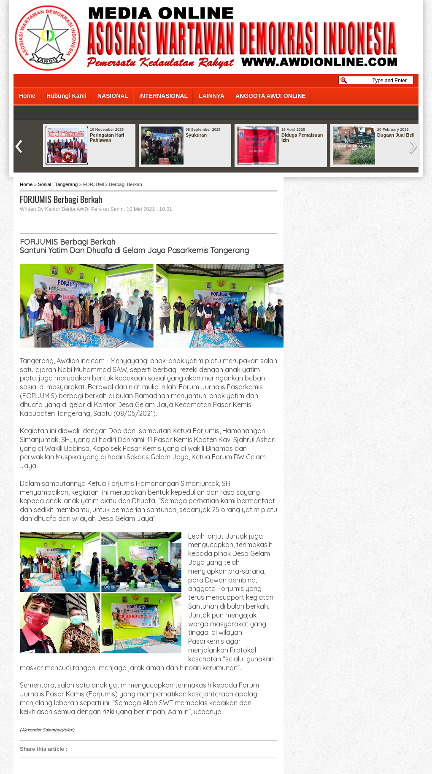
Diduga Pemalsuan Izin (302, 137)
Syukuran (196, 135)
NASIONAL (112, 95)
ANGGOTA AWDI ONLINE (270, 95)
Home (27, 95)
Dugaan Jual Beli (396, 135)
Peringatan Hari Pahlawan (107, 137)
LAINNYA (211, 95)
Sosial (44, 184)
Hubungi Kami (66, 95)
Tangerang (66, 184)
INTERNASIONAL (163, 95)
